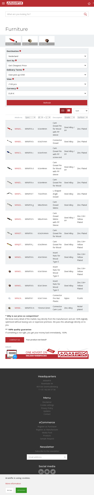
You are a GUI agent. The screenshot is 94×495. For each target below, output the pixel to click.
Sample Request (47, 438)
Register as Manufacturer (47, 429)
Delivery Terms (16, 69)
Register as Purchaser (47, 426)
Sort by (12, 60)
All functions (21, 490)
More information (13, 483)
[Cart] (89, 4)
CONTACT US (15, 340)
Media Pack (47, 432)
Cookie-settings (47, 405)
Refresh (47, 102)
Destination (14, 51)
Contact (47, 414)
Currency (12, 88)
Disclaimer (47, 402)
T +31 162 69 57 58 (47, 389)
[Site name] (15, 3)
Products (47, 435)
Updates (47, 411)
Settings (9, 490)
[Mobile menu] (3, 3)
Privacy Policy (47, 408)
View (10, 79)
